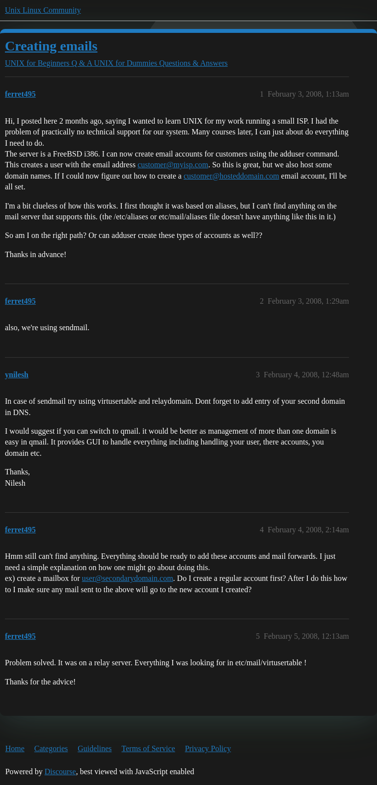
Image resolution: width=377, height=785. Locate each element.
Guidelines (94, 748)
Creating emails (51, 45)
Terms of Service (148, 748)
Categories (51, 748)
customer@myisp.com (172, 164)
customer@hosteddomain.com (231, 176)
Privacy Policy (208, 748)
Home (15, 748)
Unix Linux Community (43, 10)
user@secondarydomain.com (127, 578)
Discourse (60, 771)
